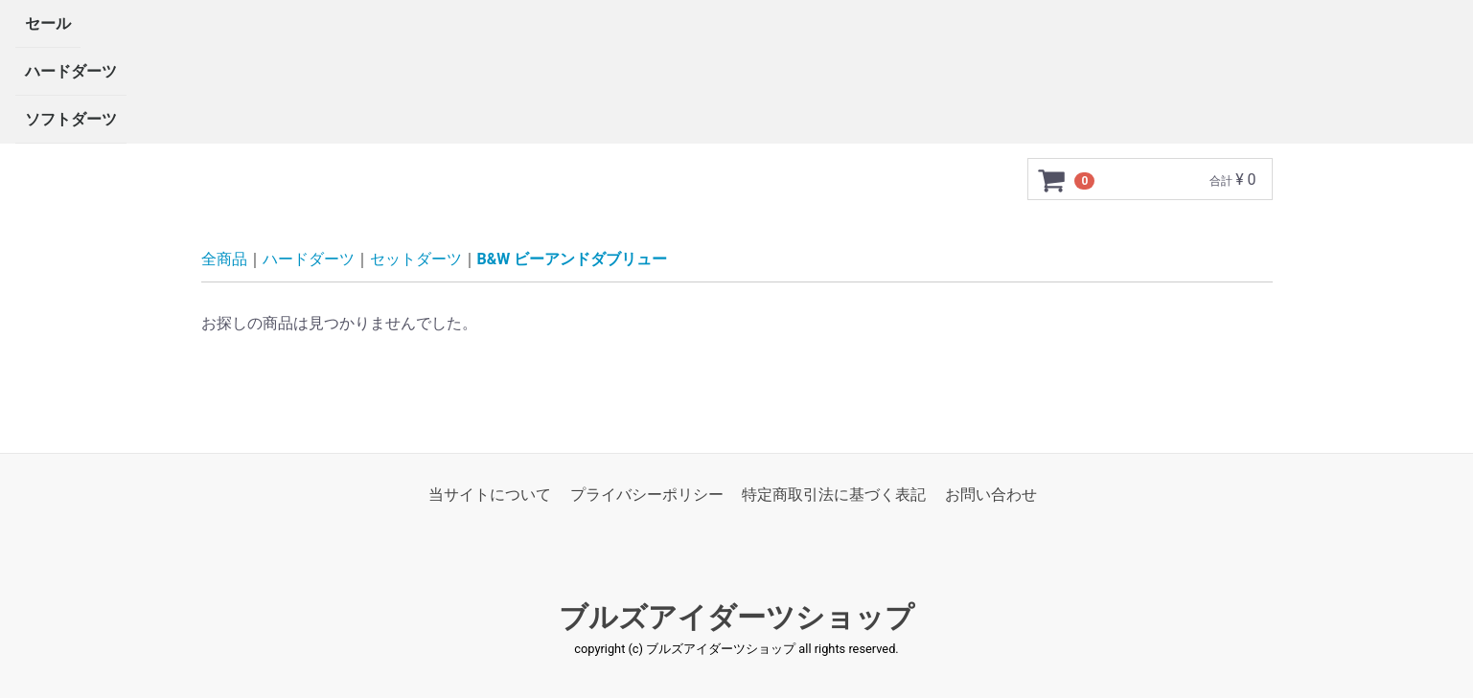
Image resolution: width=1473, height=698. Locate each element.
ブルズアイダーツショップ (736, 618)
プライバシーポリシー (647, 494)
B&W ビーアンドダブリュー (572, 259)
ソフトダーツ (71, 119)
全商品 (224, 259)
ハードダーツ (71, 71)
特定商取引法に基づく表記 (834, 494)
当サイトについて (489, 494)
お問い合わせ (991, 494)
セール (48, 23)
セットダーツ (416, 259)
